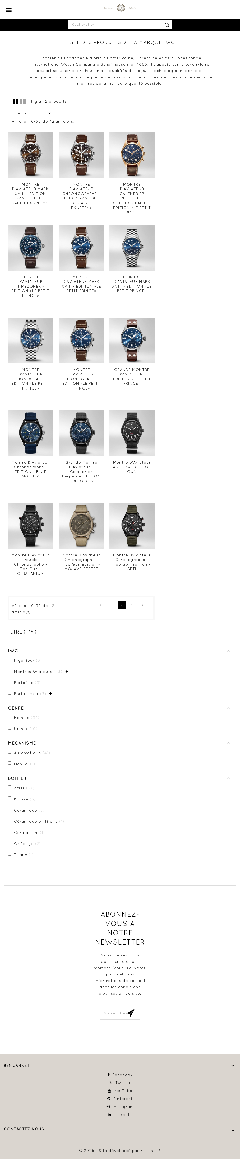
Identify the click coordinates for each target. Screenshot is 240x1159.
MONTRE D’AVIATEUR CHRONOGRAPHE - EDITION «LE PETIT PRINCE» (30, 379)
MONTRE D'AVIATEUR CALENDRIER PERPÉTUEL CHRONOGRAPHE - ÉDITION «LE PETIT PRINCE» (132, 198)
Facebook (123, 1075)
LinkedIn (123, 1114)
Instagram (123, 1106)
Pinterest (123, 1099)
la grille (15, 101)
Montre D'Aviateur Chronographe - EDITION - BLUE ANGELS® (30, 469)
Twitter (123, 1083)
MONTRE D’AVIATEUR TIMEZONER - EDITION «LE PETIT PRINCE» (30, 286)
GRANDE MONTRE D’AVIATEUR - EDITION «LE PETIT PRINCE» (132, 377)
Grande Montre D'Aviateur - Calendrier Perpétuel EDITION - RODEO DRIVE (81, 471)
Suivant (142, 605)
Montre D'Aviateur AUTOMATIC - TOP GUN (132, 467)
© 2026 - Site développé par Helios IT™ (120, 1150)
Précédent (101, 605)
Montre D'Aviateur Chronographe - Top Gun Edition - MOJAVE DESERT (81, 562)
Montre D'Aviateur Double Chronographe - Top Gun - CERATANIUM (30, 564)
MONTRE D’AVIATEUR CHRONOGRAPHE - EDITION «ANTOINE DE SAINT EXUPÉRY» (81, 196)
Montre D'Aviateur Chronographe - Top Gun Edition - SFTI (132, 562)
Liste (23, 101)
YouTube (123, 1091)
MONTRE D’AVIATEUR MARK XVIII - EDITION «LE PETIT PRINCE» (81, 284)
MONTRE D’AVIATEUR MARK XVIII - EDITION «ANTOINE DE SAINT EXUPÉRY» (30, 193)
